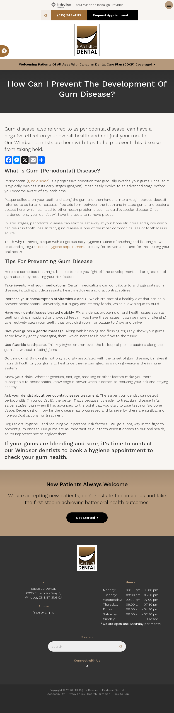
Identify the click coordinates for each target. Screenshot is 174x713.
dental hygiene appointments (62, 247)
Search (92, 694)
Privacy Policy (76, 694)
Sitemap (104, 694)
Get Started (85, 517)
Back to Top (121, 694)
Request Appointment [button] (112, 15)
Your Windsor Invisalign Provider (87, 5)
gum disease (38, 181)
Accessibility (56, 694)
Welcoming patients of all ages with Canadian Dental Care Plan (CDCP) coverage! (85, 64)
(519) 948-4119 (71, 15)
